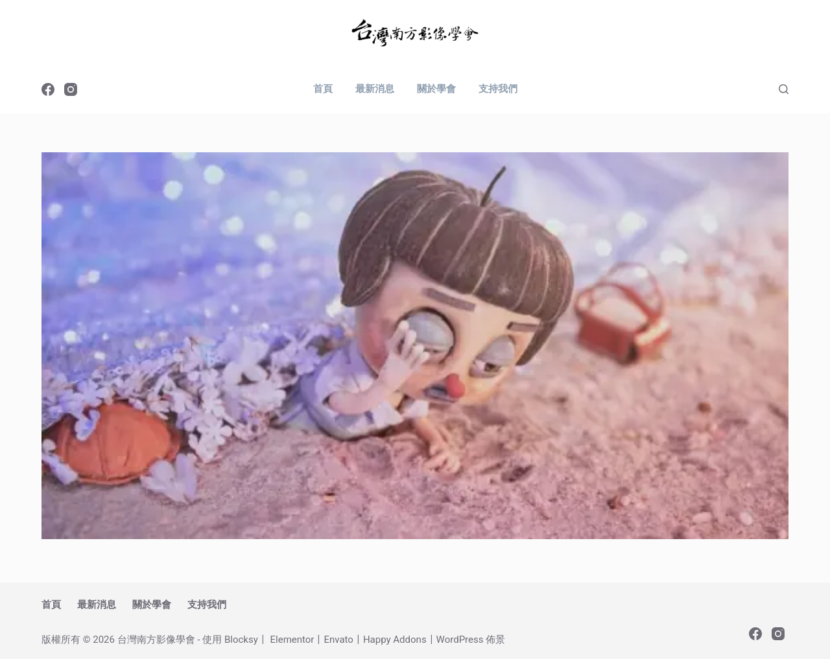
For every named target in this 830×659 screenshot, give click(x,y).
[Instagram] (70, 89)
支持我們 (498, 89)
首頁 (323, 89)
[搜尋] (783, 89)
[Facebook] (48, 89)
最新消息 (374, 89)
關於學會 (436, 89)
